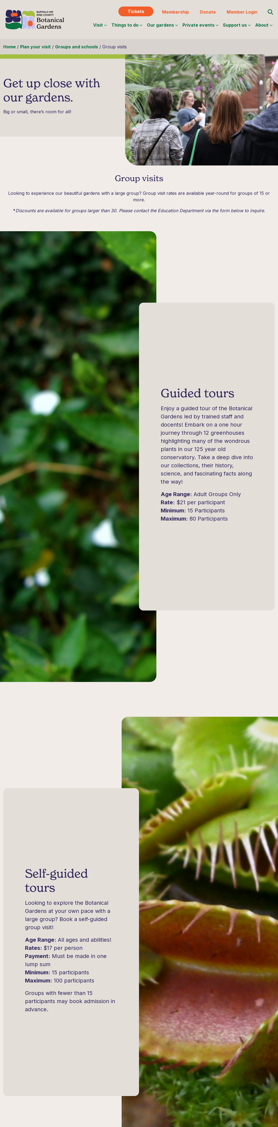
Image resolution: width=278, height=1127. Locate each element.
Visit (100, 25)
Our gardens (162, 25)
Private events (200, 25)
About (264, 25)
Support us (237, 25)
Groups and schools (76, 46)
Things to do (127, 25)
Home (9, 46)
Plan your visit (35, 46)
